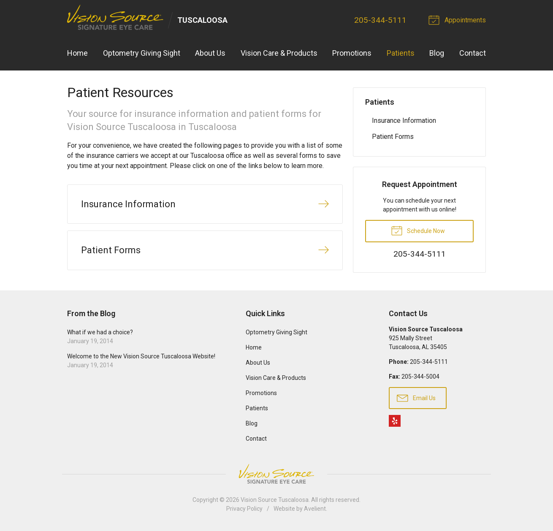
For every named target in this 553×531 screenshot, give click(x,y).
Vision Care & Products (279, 53)
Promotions (351, 53)
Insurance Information (404, 120)
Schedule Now (418, 230)
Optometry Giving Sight (141, 53)
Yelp (395, 421)
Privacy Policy (244, 508)
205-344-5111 (380, 20)
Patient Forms (393, 137)
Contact (472, 53)
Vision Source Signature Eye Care (276, 474)
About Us (210, 53)
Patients (401, 53)
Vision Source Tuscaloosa (275, 499)
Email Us (416, 398)
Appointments (458, 19)
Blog (436, 53)
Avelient (315, 508)
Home (77, 53)
